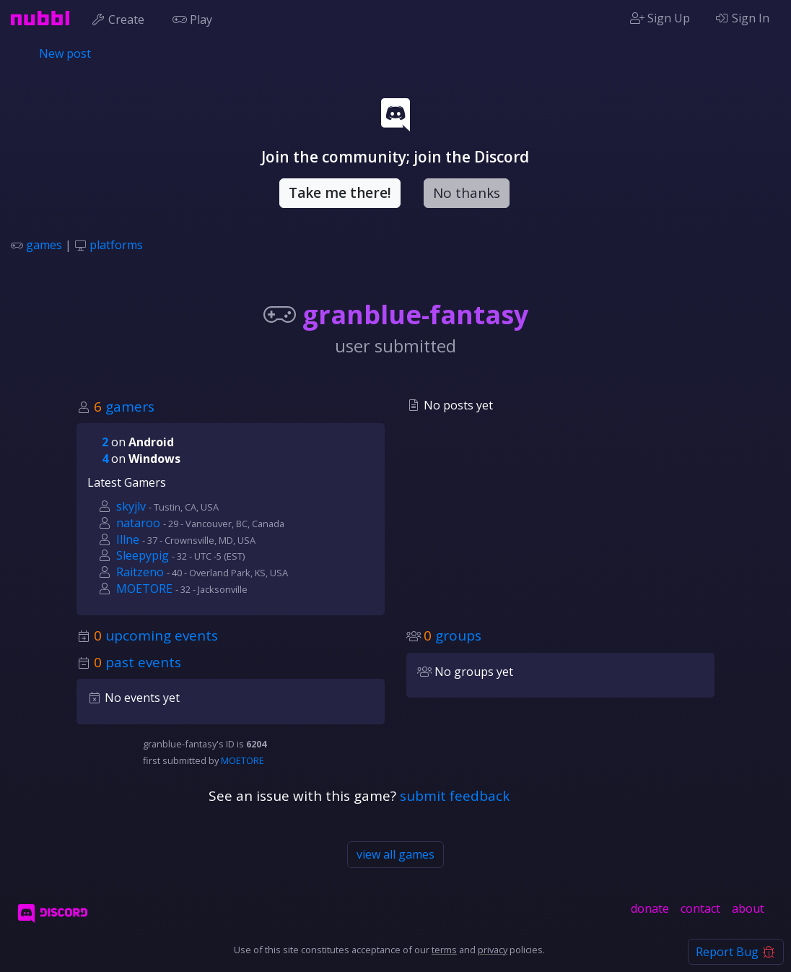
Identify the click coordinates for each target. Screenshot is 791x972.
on (138, 442)
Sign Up (660, 18)
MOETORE (144, 588)
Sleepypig (142, 555)
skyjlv (131, 506)
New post (65, 53)
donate (650, 908)
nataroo (138, 523)
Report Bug (736, 952)
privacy (492, 949)
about (748, 908)
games (44, 245)
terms (444, 949)
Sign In (741, 18)
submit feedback (455, 795)
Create (121, 18)
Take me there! (340, 192)
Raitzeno (140, 572)
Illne (127, 539)
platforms (116, 245)
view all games (395, 854)
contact (700, 908)
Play (195, 18)
